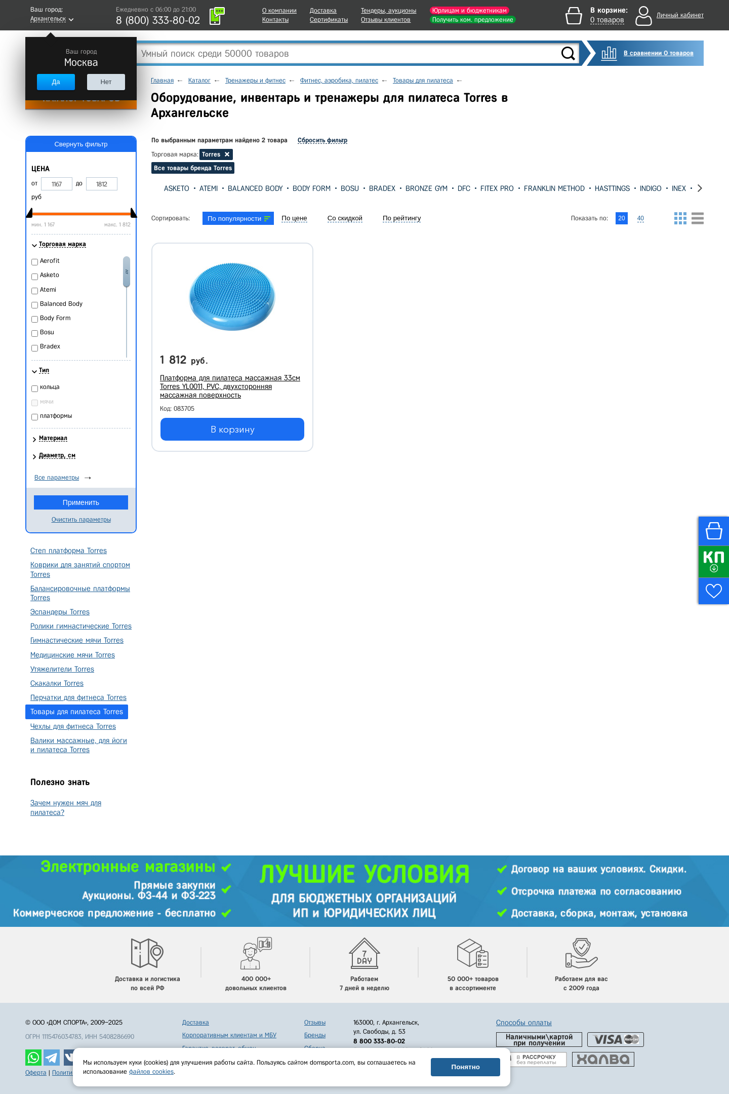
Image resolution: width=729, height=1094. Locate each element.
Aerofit (50, 260)
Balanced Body (255, 188)
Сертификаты (329, 19)
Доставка (323, 10)
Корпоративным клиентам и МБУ (229, 1035)
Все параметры (56, 477)
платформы (56, 415)
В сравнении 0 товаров (659, 53)
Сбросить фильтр (322, 140)
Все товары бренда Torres (193, 168)
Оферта (36, 1072)
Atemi (208, 188)
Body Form (312, 188)
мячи (47, 401)
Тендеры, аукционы (388, 10)
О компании (279, 10)
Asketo (176, 188)
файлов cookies (151, 1071)
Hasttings (612, 188)
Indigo (651, 188)
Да (56, 82)
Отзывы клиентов (386, 19)
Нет (105, 82)
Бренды (315, 1035)
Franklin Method (554, 188)
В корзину (233, 429)
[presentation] (155, 188)
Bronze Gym (427, 188)
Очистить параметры (81, 519)
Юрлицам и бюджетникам (469, 10)
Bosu (350, 188)
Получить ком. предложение (472, 19)
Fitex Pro (497, 188)
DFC (464, 188)
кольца (50, 386)
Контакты (275, 19)
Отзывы (315, 1022)
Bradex (382, 188)
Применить (81, 502)
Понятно (466, 1067)
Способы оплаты (524, 1023)
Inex (679, 188)
